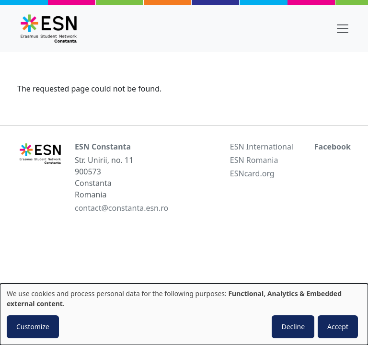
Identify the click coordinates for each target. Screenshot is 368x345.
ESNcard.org (252, 173)
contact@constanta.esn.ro (121, 208)
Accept (337, 326)
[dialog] (184, 314)
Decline (293, 326)
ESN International (261, 146)
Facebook (332, 146)
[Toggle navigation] (343, 29)
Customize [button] (32, 326)
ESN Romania (254, 160)
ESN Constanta (103, 146)
